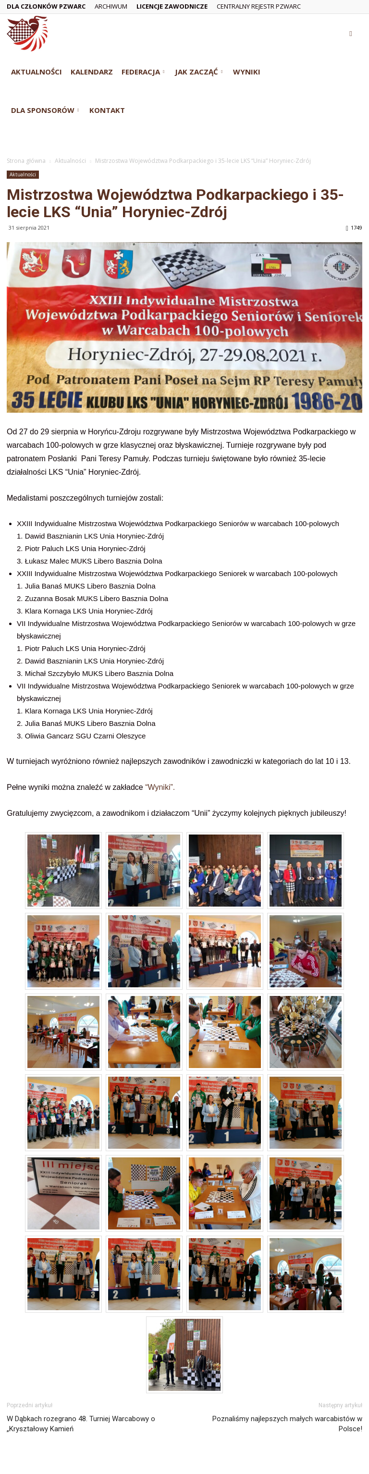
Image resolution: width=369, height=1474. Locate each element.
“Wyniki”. (160, 787)
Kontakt (107, 110)
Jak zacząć (198, 71)
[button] (350, 33)
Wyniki (246, 71)
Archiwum (111, 6)
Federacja (143, 71)
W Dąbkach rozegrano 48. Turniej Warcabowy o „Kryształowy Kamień (81, 1423)
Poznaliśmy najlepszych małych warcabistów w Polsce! (287, 1423)
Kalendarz (92, 71)
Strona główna (26, 161)
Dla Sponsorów (45, 110)
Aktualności (36, 71)
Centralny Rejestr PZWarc (259, 6)
